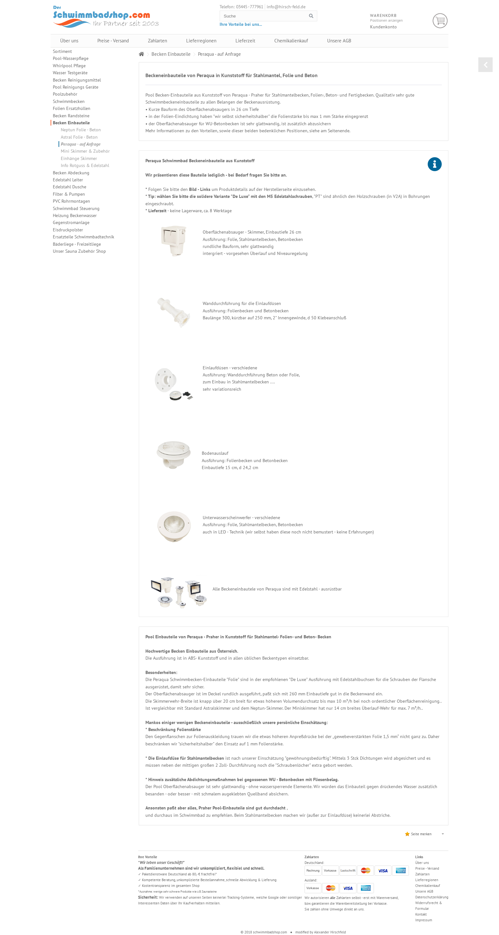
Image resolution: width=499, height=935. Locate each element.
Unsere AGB (339, 41)
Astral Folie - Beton (79, 137)
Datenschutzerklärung (431, 897)
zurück (485, 64)
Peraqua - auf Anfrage (81, 144)
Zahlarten (157, 41)
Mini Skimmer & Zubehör (85, 151)
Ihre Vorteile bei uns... (241, 24)
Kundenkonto (383, 27)
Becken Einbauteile (71, 123)
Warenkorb (440, 21)
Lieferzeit (245, 41)
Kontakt (421, 914)
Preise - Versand (113, 41)
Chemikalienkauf (291, 41)
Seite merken (421, 834)
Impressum (423, 920)
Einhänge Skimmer (79, 158)
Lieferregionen (201, 41)
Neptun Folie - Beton (81, 130)
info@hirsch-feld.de (286, 7)
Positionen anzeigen (386, 20)
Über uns (69, 41)
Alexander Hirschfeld (330, 932)
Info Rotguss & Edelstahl (85, 165)
